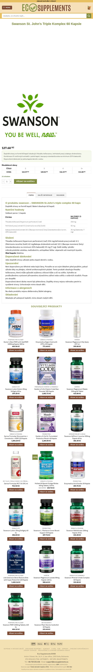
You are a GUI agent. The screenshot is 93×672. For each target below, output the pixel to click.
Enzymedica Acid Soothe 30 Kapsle (77, 483)
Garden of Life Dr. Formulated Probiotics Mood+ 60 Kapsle (46, 437)
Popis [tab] (31, 195)
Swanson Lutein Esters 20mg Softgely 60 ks (16, 390)
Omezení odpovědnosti (79, 649)
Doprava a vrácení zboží (14, 649)
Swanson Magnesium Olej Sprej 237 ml (77, 343)
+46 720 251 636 (34, 662)
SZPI (57, 664)
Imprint (65, 649)
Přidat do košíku (25, 181)
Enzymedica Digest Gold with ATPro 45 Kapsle (46, 343)
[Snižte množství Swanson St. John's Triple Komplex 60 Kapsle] (3, 181)
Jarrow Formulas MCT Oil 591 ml (16, 483)
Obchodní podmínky (33, 649)
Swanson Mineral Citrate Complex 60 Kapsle (77, 579)
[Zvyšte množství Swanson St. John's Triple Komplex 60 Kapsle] (10, 181)
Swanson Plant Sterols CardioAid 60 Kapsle (46, 626)
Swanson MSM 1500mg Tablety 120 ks (16, 626)
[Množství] (7, 181)
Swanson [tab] (60, 195)
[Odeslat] (89, 15)
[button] (7, 8)
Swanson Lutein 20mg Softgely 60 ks (15, 531)
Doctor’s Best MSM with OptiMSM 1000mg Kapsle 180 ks (16, 343)
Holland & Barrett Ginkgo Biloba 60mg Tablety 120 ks (46, 484)
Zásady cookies (30, 650)
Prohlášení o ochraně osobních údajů (54, 650)
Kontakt (46, 649)
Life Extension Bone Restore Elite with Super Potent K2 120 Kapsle (16, 579)
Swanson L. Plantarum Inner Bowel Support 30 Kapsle (46, 531)
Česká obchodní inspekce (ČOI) (40, 667)
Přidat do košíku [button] (16, 350)
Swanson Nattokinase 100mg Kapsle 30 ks (77, 531)
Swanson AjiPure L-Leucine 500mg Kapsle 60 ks (77, 437)
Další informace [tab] (45, 195)
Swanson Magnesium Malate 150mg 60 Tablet (77, 390)
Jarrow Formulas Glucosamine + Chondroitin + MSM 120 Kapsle (16, 437)
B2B (58, 649)
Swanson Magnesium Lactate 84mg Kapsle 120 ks (46, 579)
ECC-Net (69, 667)
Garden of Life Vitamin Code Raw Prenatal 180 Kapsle (46, 390)
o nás (53, 649)
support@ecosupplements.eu (57, 662)
